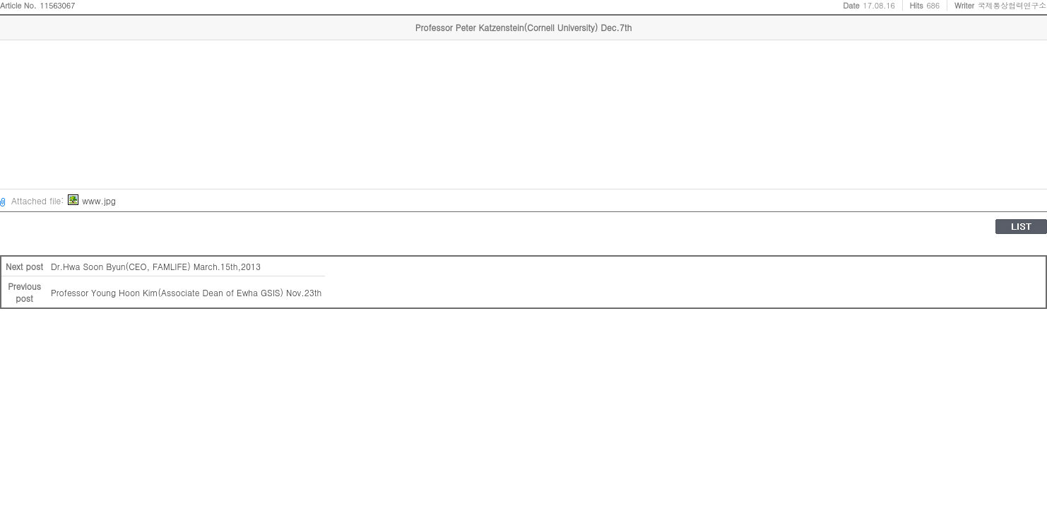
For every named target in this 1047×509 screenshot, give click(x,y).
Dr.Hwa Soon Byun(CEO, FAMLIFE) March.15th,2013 (156, 266)
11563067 (58, 5)
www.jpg (92, 200)
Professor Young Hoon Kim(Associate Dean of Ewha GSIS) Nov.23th (186, 292)
